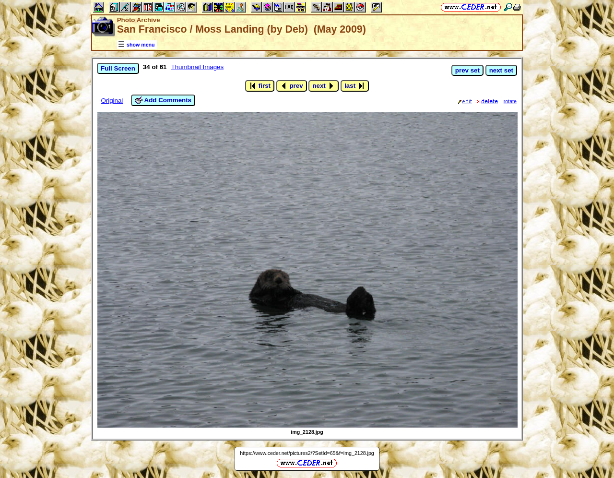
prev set (467, 70)
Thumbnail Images (197, 67)
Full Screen (118, 68)
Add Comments (163, 100)
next (323, 86)
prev (291, 86)
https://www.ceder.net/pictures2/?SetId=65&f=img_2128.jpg (307, 453)
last (354, 86)
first (260, 86)
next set (501, 70)
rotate (510, 101)
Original (112, 100)
